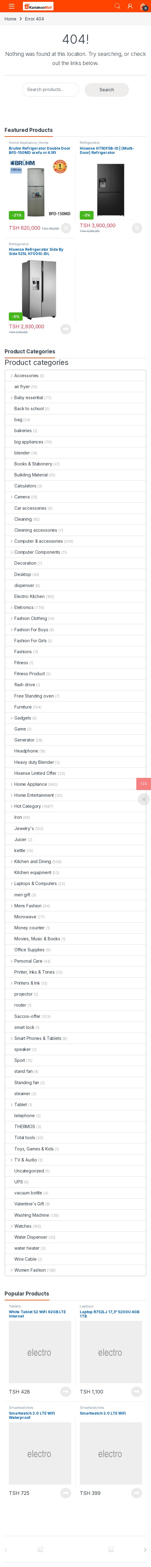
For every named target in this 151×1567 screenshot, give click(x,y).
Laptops (87, 1306)
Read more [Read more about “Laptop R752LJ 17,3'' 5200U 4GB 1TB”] (136, 1392)
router (15, 1005)
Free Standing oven (29, 695)
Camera (17, 496)
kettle (15, 850)
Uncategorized (24, 1170)
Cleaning (18, 519)
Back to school (24, 408)
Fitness (16, 662)
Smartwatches (21, 1407)
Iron (13, 817)
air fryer (17, 386)
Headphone (21, 750)
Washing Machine (27, 1215)
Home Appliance (23, 142)
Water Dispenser (26, 1237)
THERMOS (20, 1126)
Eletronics (19, 607)
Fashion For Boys (26, 629)
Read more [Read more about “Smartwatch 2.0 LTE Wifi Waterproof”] (65, 1493)
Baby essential (24, 397)
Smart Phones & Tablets (33, 1038)
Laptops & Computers (31, 883)
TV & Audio (21, 1159)
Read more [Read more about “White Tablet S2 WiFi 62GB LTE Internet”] (65, 1392)
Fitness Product (25, 673)
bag (13, 419)
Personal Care (23, 961)
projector (19, 994)
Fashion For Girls (26, 640)
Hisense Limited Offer (31, 773)
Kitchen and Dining (28, 861)
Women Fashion (25, 1270)
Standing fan (22, 1082)
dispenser (19, 585)
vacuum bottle (23, 1192)
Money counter (25, 927)
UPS (14, 1181)
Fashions (18, 651)
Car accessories (25, 508)
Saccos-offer (22, 1016)
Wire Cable (21, 1259)
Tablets (15, 1306)
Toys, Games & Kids (29, 1148)
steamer (17, 1093)
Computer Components (32, 552)
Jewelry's (19, 828)
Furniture (18, 706)
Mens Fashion (23, 905)
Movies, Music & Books (32, 938)
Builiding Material (26, 474)
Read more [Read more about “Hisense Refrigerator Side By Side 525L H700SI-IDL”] (65, 329)
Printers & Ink (22, 983)
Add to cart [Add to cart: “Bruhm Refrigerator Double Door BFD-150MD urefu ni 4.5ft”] (66, 228)
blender (17, 452)
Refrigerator (90, 142)
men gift (17, 894)
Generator (20, 739)
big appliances (24, 441)
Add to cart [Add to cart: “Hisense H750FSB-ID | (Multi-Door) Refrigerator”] (137, 228)
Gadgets (18, 717)
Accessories (22, 375)
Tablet (16, 1104)
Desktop (18, 574)
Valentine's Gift (24, 1203)
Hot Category (23, 806)
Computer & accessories (34, 541)
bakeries (18, 430)
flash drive (20, 684)
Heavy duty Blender (29, 762)
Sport (15, 1060)
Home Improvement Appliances (30, 144)
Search (117, 6)
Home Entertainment (29, 795)
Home (10, 18)
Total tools (20, 1137)
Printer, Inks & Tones (30, 972)
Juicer (16, 839)
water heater (22, 1248)
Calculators (20, 485)
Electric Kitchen (25, 596)
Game (15, 728)
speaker (18, 1049)
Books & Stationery (28, 463)
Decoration (20, 563)
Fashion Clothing (26, 618)
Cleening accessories (31, 530)
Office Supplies (25, 949)
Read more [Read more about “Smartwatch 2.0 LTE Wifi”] (136, 1493)
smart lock (20, 1027)
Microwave (20, 916)
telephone (20, 1115)
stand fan (19, 1071)
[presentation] (145, 1550)
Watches (18, 1226)
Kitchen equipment (28, 872)
